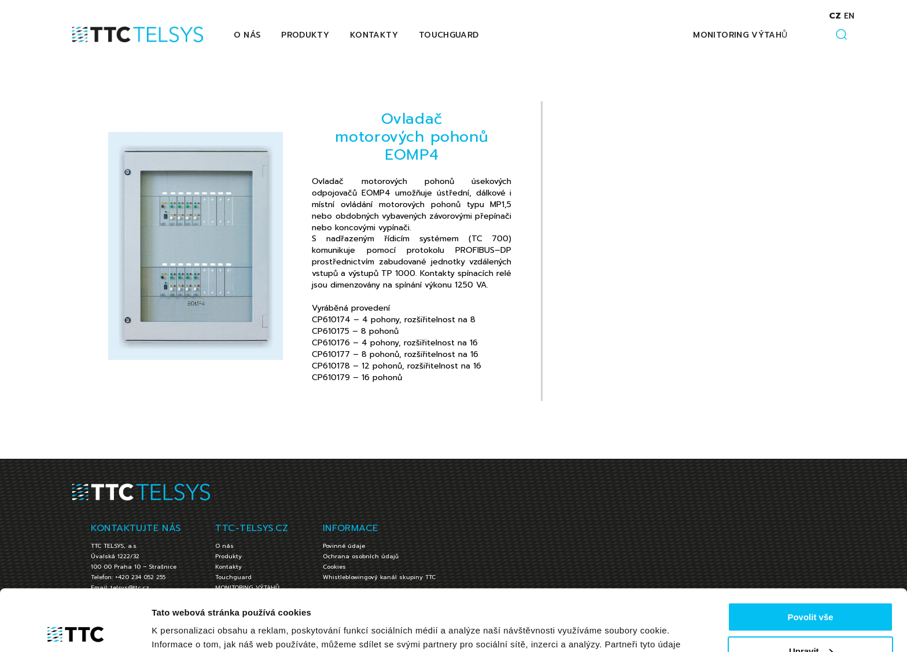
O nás (247, 35)
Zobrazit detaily (184, 628)
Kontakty (374, 35)
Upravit (811, 590)
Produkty (305, 35)
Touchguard (449, 35)
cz (835, 16)
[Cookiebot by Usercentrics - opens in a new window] (75, 629)
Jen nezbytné (810, 623)
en (849, 16)
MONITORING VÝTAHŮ (740, 35)
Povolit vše (810, 556)
